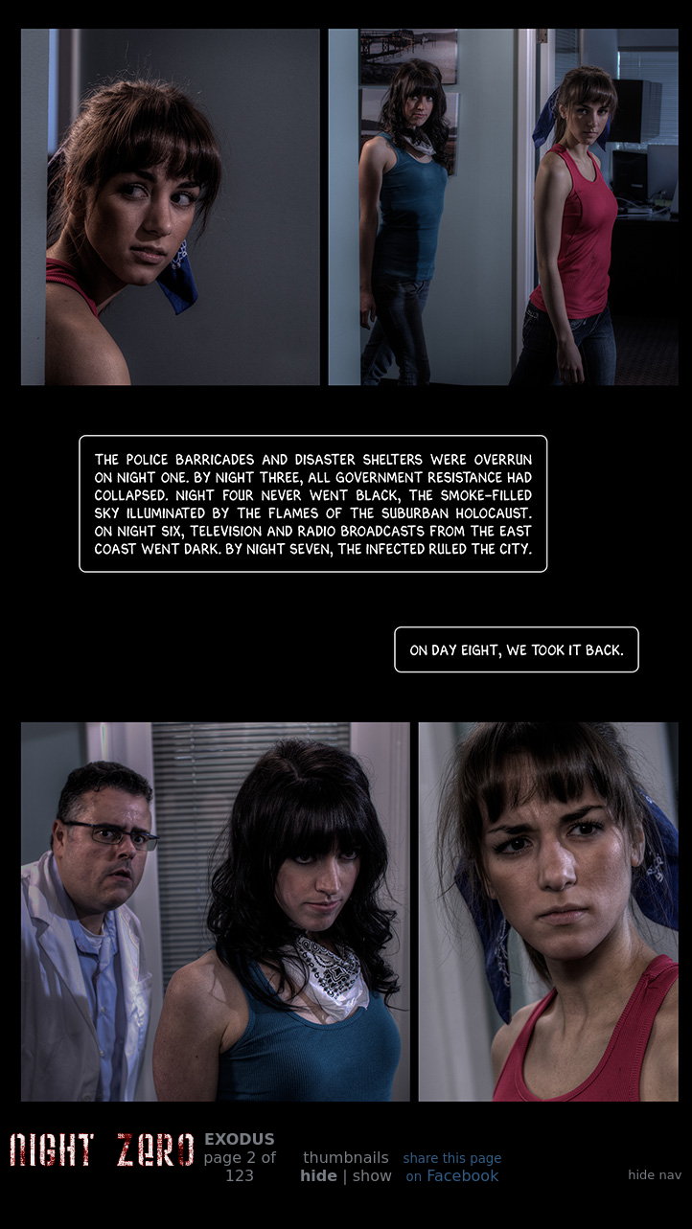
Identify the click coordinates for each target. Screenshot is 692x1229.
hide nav (654, 1175)
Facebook (452, 1168)
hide (318, 1176)
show (372, 1176)
